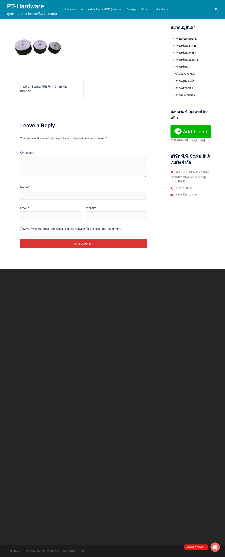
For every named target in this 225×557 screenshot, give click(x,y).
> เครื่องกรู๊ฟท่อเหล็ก (183, 81)
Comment (27, 152)
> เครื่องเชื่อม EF (181, 66)
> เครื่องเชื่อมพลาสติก (184, 52)
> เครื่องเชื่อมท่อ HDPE (185, 38)
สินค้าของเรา (72, 9)
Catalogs (131, 9)
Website (91, 208)
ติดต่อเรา (146, 9)
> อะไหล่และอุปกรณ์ (184, 73)
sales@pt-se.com (187, 194)
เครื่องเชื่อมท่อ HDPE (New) (102, 9)
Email (24, 208)
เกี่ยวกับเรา (162, 9)
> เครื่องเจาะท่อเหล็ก (184, 95)
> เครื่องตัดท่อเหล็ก (183, 88)
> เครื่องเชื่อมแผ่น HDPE (185, 59)
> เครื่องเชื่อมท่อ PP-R (184, 45)
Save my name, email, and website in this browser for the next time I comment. (72, 228)
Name (25, 187)
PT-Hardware (25, 6)
